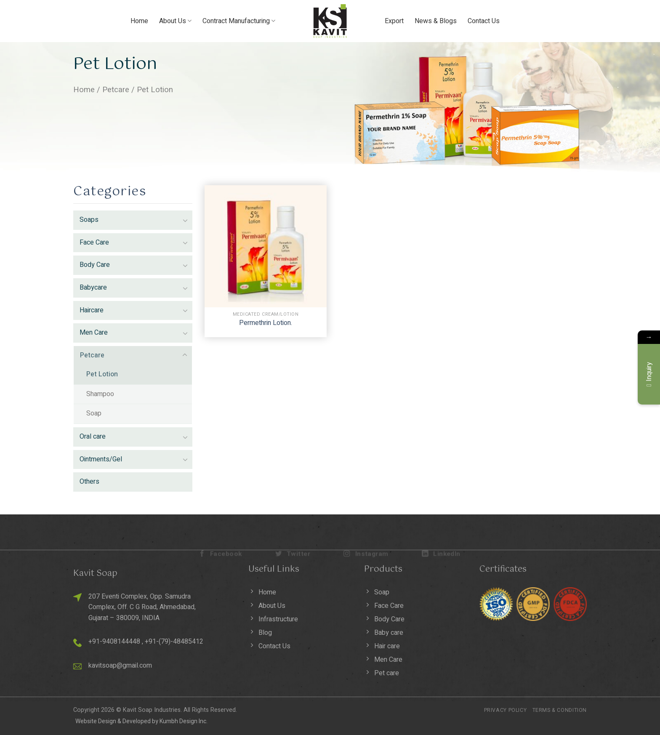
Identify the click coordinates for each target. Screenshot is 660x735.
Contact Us (484, 21)
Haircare (92, 310)
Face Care (94, 242)
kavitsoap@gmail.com (120, 665)
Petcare (115, 90)
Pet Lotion (102, 374)
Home (139, 21)
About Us (175, 21)
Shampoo (100, 394)
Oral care (93, 436)
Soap (93, 413)
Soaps (89, 220)
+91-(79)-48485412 (174, 641)
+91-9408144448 (114, 641)
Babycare (93, 287)
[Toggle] (185, 220)
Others (89, 482)
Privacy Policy (505, 710)
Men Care (94, 333)
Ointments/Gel (101, 459)
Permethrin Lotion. (265, 323)
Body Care (95, 265)
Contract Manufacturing (238, 21)
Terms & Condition (559, 710)
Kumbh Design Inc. (184, 721)
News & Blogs (436, 21)
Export (394, 21)
